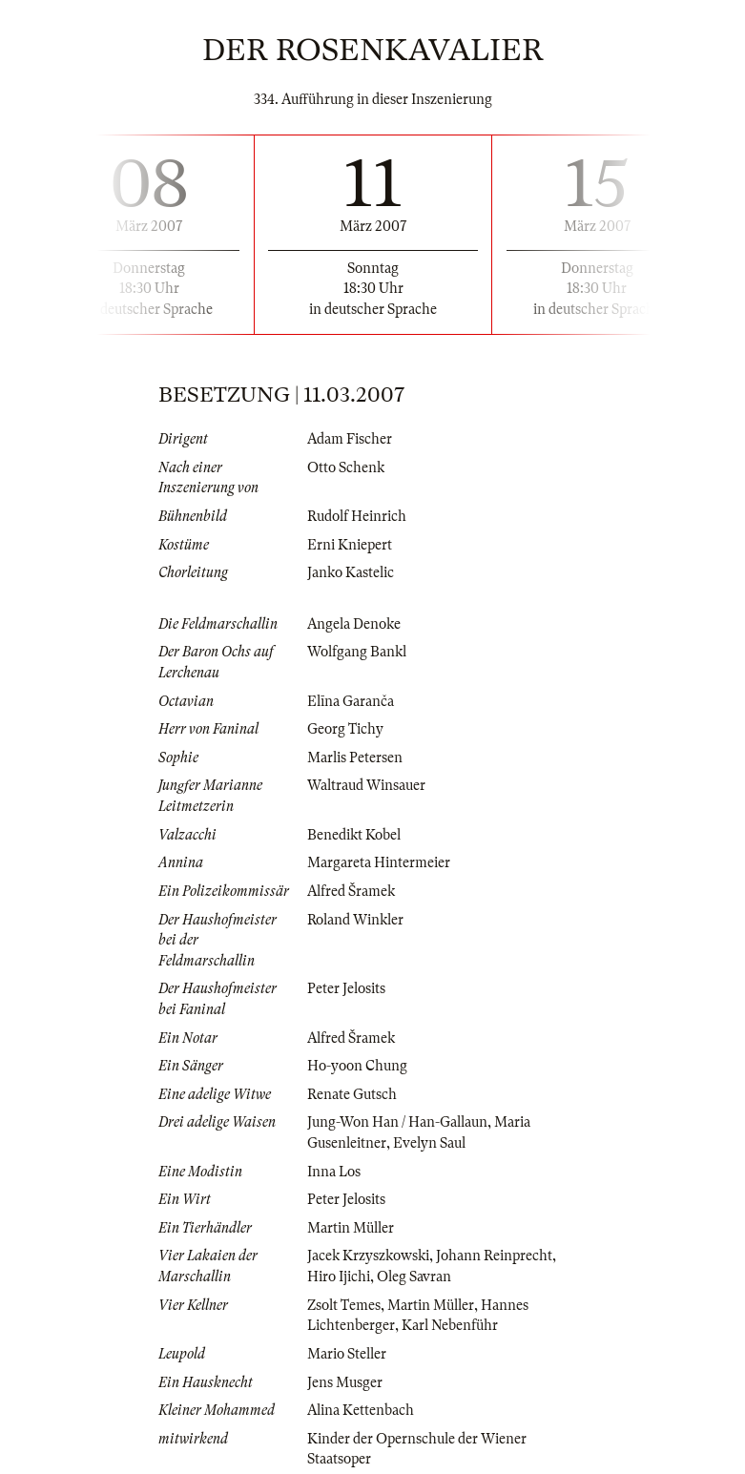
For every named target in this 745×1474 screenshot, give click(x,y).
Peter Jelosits (346, 988)
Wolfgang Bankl (356, 651)
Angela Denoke (354, 624)
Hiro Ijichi (338, 1276)
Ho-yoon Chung (357, 1065)
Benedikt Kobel (354, 834)
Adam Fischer (349, 438)
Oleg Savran (414, 1276)
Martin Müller (350, 1227)
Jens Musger (345, 1382)
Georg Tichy (345, 729)
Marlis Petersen (355, 757)
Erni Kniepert (349, 544)
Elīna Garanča (350, 701)
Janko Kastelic (350, 572)
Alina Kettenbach (360, 1410)
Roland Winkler (355, 919)
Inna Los (334, 1171)
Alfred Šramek (351, 891)
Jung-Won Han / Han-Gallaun (397, 1122)
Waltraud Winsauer (366, 785)
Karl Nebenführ (450, 1325)
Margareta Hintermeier (378, 862)
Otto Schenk (345, 467)
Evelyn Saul (429, 1143)
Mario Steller (346, 1353)
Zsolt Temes (344, 1305)
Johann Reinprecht (494, 1255)
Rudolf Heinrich (356, 516)
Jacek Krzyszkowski (368, 1255)
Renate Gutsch (352, 1094)
